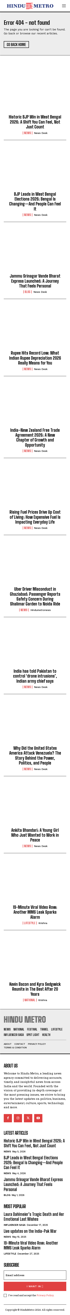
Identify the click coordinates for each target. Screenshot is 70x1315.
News (27, 132)
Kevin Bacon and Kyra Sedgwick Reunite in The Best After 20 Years (35, 989)
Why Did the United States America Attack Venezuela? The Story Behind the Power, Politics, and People (35, 755)
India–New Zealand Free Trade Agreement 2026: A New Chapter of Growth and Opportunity (35, 438)
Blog (27, 291)
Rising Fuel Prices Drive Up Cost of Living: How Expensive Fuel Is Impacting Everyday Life (35, 517)
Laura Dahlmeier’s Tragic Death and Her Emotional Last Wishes (34, 1217)
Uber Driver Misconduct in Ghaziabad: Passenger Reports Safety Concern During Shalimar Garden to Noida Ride (35, 596)
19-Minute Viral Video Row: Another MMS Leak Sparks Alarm (35, 912)
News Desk (40, 133)
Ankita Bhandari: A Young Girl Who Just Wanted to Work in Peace (35, 835)
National (29, 1000)
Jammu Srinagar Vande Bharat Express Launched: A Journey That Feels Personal (35, 280)
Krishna (42, 923)
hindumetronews (40, 610)
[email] (35, 1275)
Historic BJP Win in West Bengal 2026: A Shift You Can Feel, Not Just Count (35, 121)
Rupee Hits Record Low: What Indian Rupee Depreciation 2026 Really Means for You (35, 357)
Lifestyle (29, 923)
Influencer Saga (15, 1225)
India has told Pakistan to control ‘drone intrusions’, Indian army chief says (35, 676)
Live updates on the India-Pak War (30, 1231)
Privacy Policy (45, 1295)
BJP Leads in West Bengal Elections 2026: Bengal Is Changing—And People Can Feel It (35, 201)
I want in (35, 1286)
